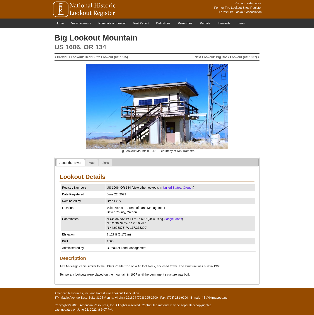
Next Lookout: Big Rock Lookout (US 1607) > (227, 57)
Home (60, 23)
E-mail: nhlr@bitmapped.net (209, 297)
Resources (185, 23)
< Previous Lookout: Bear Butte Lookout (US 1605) (91, 57)
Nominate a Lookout (112, 23)
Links (241, 23)
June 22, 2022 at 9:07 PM (94, 309)
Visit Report (141, 23)
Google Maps (173, 219)
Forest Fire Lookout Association (240, 12)
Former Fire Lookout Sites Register (238, 7)
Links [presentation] (105, 162)
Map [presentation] (91, 162)
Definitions (163, 23)
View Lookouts (81, 23)
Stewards (224, 23)
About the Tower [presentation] (71, 162)
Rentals (205, 23)
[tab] (70, 162)
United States (172, 187)
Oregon (188, 187)
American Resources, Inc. (72, 293)
